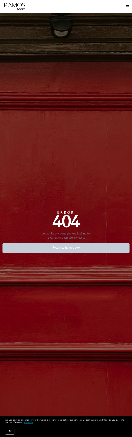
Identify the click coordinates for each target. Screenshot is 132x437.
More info (28, 423)
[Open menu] (127, 6)
